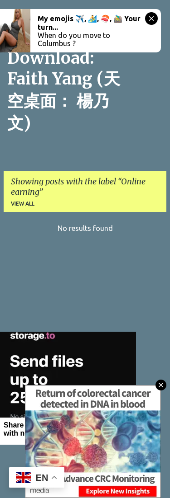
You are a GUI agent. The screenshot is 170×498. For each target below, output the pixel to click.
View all (22, 204)
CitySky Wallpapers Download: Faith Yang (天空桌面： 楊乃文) (63, 70)
